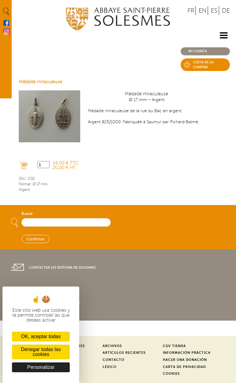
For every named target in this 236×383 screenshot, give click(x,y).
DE (226, 10)
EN (202, 10)
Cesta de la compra (203, 65)
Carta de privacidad (184, 367)
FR (190, 10)
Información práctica (186, 352)
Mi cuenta (197, 51)
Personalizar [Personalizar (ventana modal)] (41, 367)
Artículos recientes (124, 352)
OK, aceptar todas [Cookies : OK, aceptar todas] (41, 336)
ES (214, 10)
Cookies (171, 373)
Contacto (113, 359)
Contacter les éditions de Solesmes (62, 268)
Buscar (27, 214)
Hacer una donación (185, 359)
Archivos (112, 346)
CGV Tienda (174, 346)
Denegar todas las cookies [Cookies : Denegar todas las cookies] (41, 352)
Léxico (109, 367)
